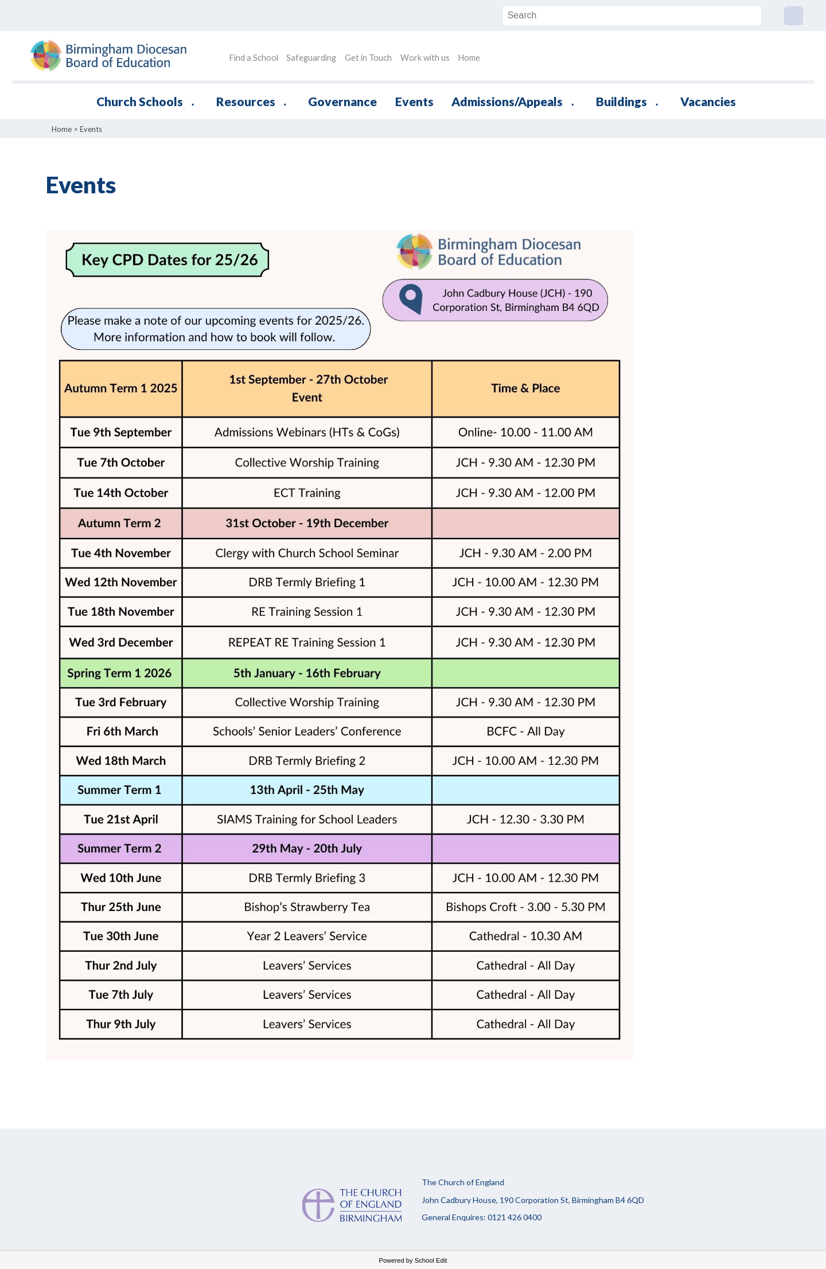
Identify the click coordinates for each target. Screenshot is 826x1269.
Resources (245, 101)
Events (414, 101)
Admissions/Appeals (507, 101)
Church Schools (139, 101)
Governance (342, 101)
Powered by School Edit (413, 1260)
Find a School (253, 58)
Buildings (621, 101)
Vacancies (708, 101)
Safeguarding (311, 58)
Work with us (425, 58)
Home (469, 58)
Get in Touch (368, 58)
